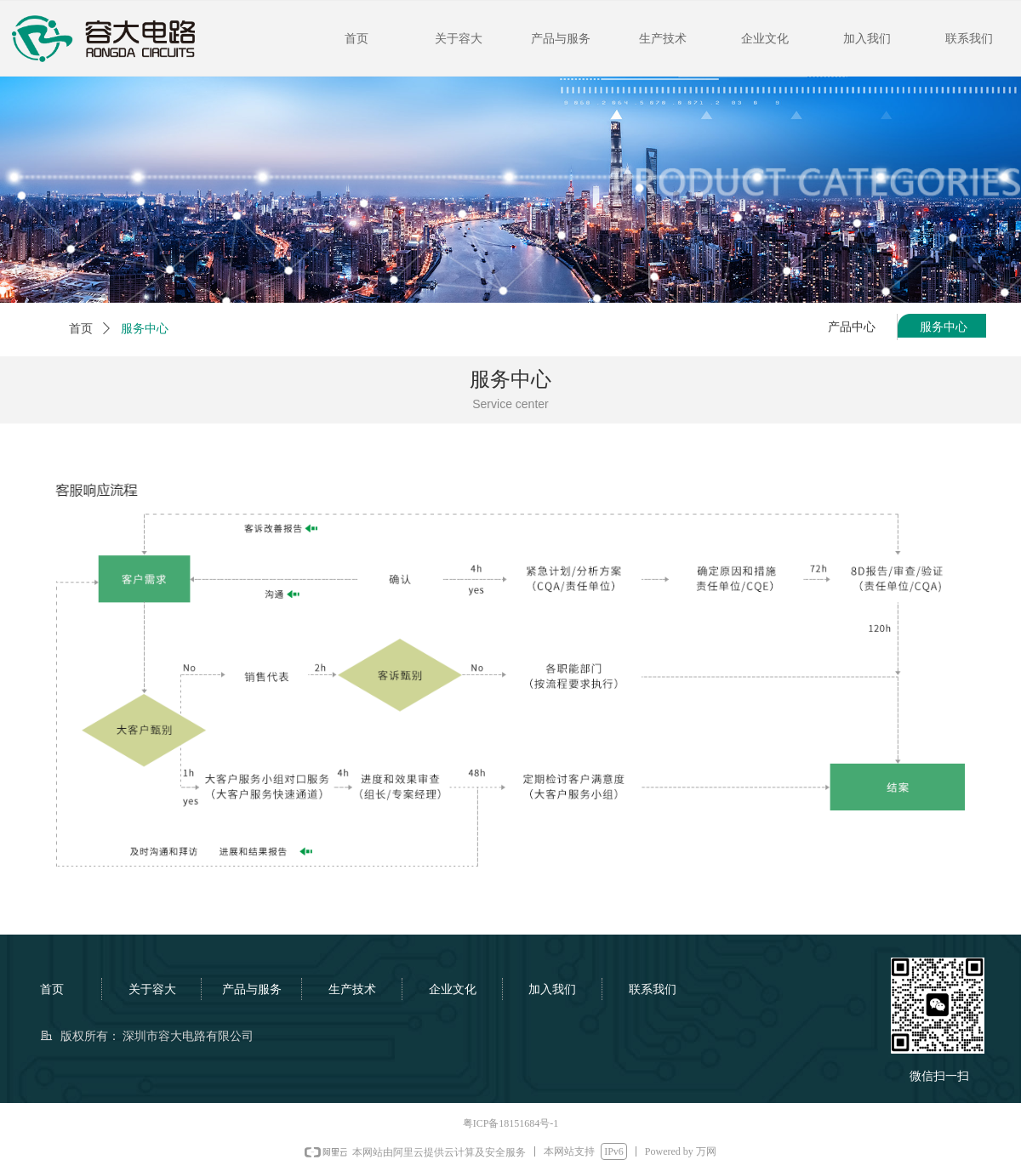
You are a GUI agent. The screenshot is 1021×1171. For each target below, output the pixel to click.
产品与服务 (560, 38)
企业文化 (765, 38)
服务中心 (144, 328)
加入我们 (867, 38)
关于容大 (458, 38)
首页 (356, 38)
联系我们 (969, 38)
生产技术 (663, 38)
